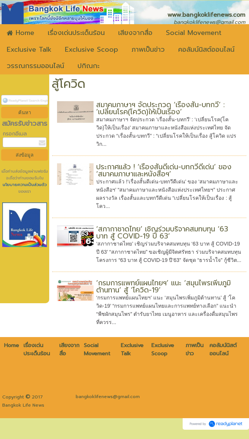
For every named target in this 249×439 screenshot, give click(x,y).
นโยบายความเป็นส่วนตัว (25, 185)
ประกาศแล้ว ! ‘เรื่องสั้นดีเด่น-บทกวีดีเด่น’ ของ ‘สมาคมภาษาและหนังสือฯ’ (163, 170)
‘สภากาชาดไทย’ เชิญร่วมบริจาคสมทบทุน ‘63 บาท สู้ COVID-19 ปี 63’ (162, 232)
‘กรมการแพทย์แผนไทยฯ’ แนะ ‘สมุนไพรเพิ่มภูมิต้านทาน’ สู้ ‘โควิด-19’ (163, 286)
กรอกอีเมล (15, 134)
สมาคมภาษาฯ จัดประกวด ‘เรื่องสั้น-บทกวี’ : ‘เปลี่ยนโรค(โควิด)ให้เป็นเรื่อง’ (160, 108)
